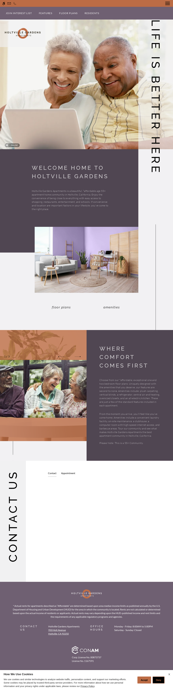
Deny (158, 680)
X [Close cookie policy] (169, 674)
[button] (61, 356)
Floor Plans (68, 13)
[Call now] (15, 3)
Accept (144, 680)
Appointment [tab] (68, 473)
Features (45, 13)
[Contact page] (9, 3)
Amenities (111, 307)
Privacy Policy (87, 686)
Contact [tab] (52, 473)
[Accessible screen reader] (3, 3)
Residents (92, 13)
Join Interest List (19, 13)
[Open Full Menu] (167, 3)
